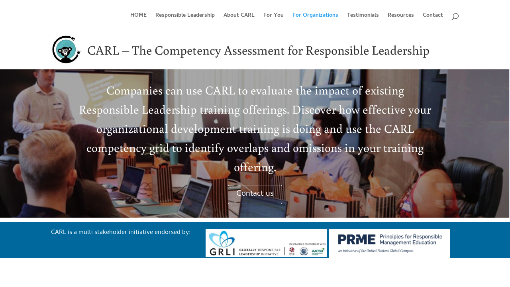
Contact (433, 16)
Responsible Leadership (185, 16)
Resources (401, 16)
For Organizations (315, 16)
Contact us (255, 194)
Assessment (254, 49)
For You (273, 16)
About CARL (239, 16)
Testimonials (363, 16)
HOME (138, 16)
